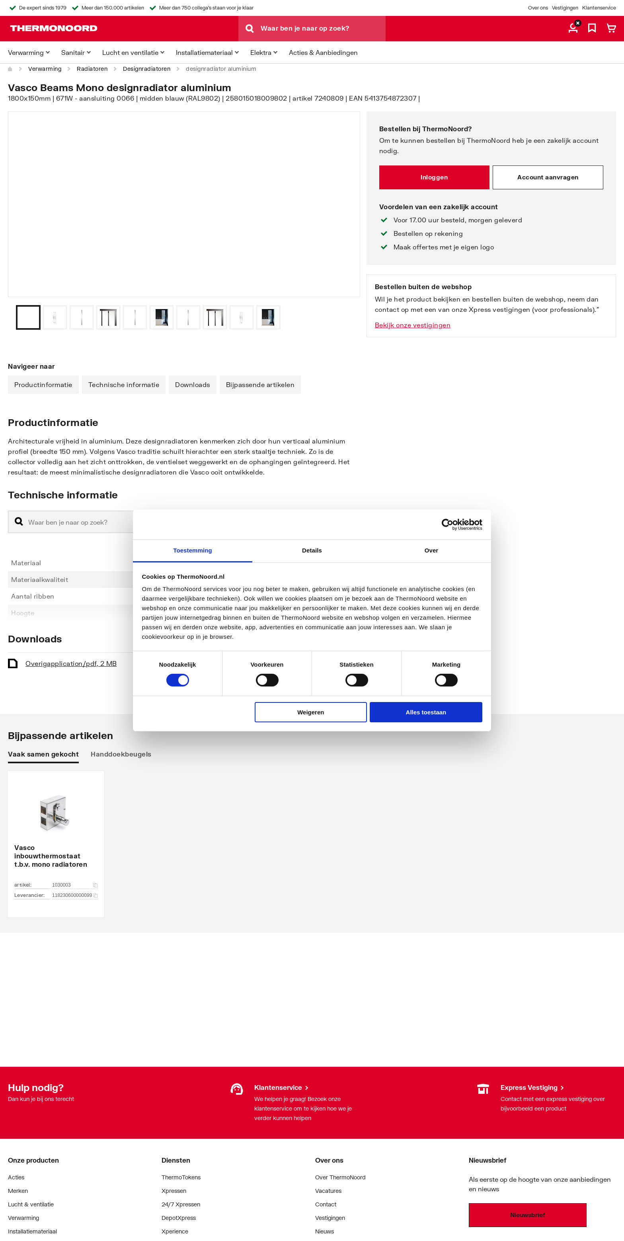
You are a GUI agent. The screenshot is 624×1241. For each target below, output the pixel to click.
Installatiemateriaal (32, 1231)
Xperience (175, 1231)
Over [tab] (432, 550)
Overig (71, 663)
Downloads (192, 384)
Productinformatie (43, 384)
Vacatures (328, 1190)
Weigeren (310, 712)
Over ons (538, 8)
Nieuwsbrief (527, 1214)
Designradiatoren (146, 68)
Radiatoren (92, 68)
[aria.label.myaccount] (573, 28)
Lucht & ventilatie (31, 1204)
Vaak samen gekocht (43, 754)
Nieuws (324, 1231)
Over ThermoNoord (340, 1177)
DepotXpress (179, 1217)
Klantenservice (599, 8)
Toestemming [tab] (192, 550)
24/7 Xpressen (181, 1204)
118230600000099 (75, 895)
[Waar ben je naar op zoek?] (323, 28)
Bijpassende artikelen (260, 384)
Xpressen (174, 1190)
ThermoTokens (181, 1177)
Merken (18, 1190)
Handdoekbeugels (121, 754)
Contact (325, 1204)
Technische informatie (124, 384)
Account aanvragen (548, 177)
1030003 (75, 885)
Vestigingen (565, 8)
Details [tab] (312, 550)
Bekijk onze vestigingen (413, 325)
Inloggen (434, 177)
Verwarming (44, 68)
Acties (16, 1177)
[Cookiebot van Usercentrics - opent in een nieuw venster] (447, 524)
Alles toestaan (426, 712)
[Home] (10, 69)
